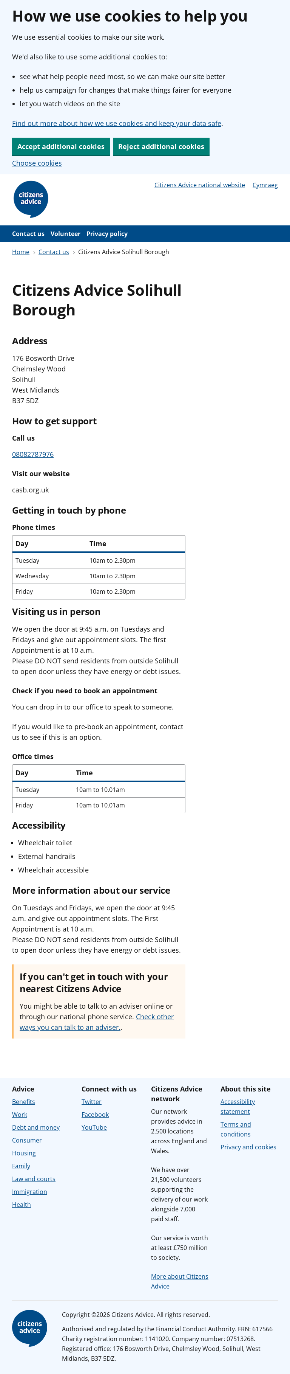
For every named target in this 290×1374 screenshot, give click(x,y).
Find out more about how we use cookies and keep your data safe (116, 123)
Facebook (95, 1114)
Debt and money (36, 1127)
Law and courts (34, 1179)
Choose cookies (37, 163)
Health (21, 1204)
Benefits (23, 1102)
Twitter (92, 1102)
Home (20, 252)
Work (19, 1114)
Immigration (29, 1192)
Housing (24, 1153)
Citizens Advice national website (199, 185)
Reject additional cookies (161, 146)
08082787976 (33, 454)
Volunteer (65, 234)
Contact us (28, 234)
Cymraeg (265, 185)
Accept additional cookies (61, 146)
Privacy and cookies (248, 1147)
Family (21, 1166)
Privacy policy (107, 234)
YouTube (94, 1127)
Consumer (27, 1140)
